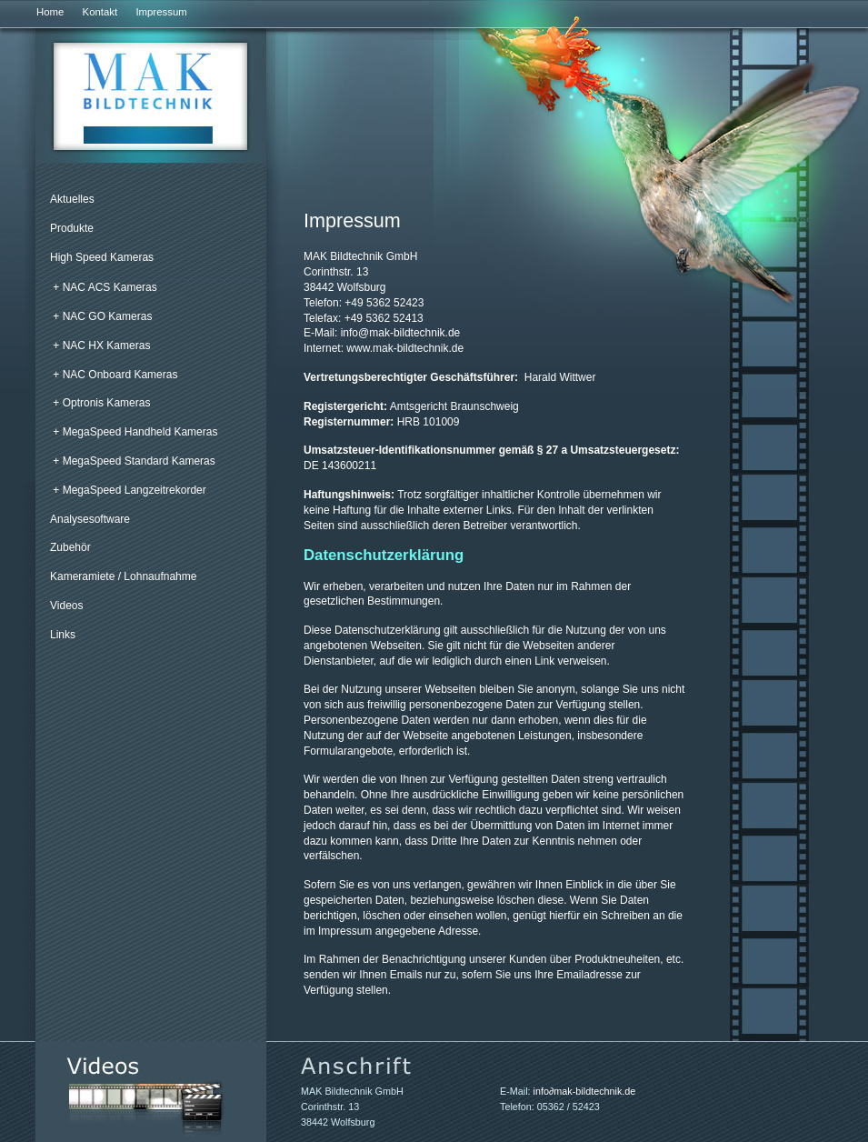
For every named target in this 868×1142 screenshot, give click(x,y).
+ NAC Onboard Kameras (115, 374)
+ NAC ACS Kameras (104, 287)
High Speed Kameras (102, 257)
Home (50, 11)
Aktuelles (72, 199)
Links (62, 634)
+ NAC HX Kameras (101, 345)
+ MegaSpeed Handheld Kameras (135, 432)
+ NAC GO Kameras (102, 316)
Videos (66, 605)
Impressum (160, 11)
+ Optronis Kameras (101, 402)
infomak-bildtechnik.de (401, 332)
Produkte (72, 228)
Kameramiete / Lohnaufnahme (123, 576)
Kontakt (100, 11)
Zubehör (70, 547)
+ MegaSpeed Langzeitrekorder (129, 490)
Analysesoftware (90, 519)
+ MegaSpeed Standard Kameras (134, 461)
